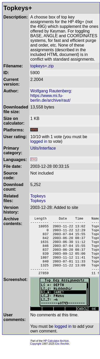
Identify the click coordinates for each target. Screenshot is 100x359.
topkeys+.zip (42, 66)
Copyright (35, 355)
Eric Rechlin (62, 355)
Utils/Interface (43, 148)
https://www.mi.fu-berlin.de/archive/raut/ (50, 97)
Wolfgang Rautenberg (50, 91)
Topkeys (38, 196)
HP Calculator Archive (56, 352)
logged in (38, 141)
